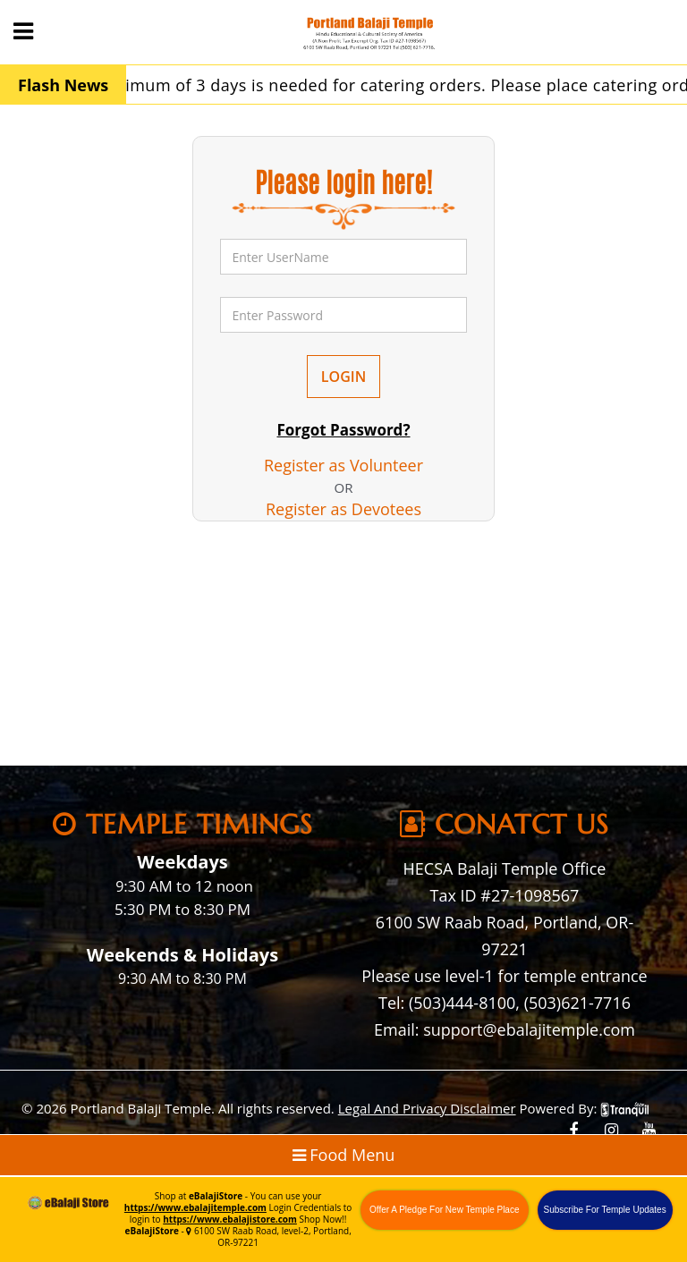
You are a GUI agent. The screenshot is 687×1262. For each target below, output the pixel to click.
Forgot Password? (343, 429)
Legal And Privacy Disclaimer (427, 1108)
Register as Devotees (343, 509)
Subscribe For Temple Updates (605, 1210)
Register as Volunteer (343, 465)
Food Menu (344, 1154)
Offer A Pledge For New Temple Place (444, 1210)
